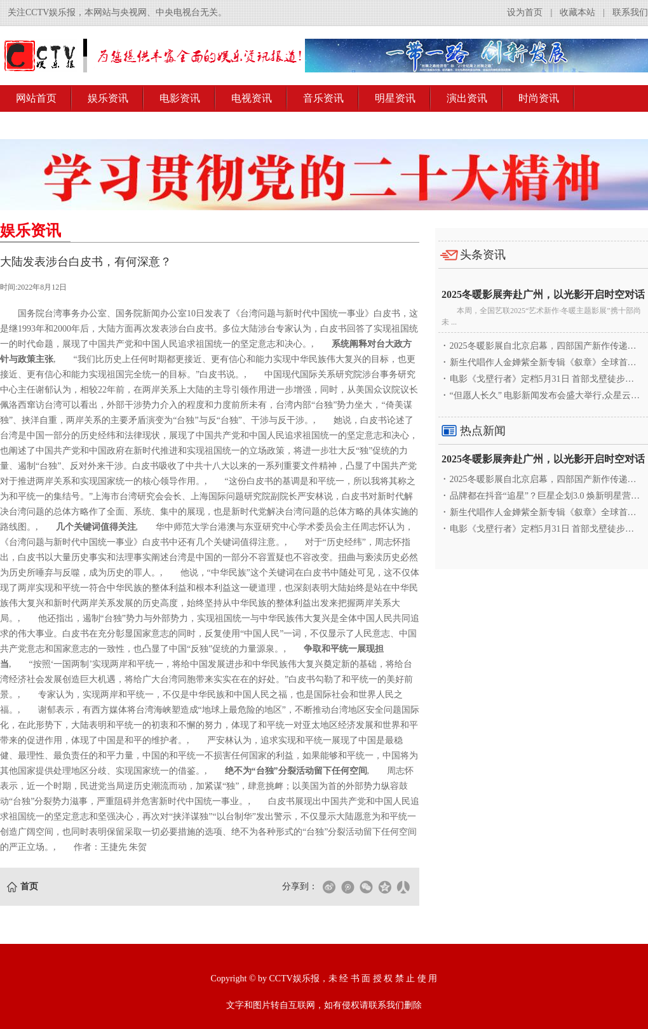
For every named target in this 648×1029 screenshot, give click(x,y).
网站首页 (36, 98)
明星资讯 (395, 98)
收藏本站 (577, 12)
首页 (29, 886)
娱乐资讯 (108, 98)
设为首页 (525, 12)
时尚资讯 (538, 98)
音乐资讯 (323, 98)
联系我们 (630, 12)
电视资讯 (251, 98)
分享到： (300, 886)
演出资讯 (467, 98)
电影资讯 (179, 98)
